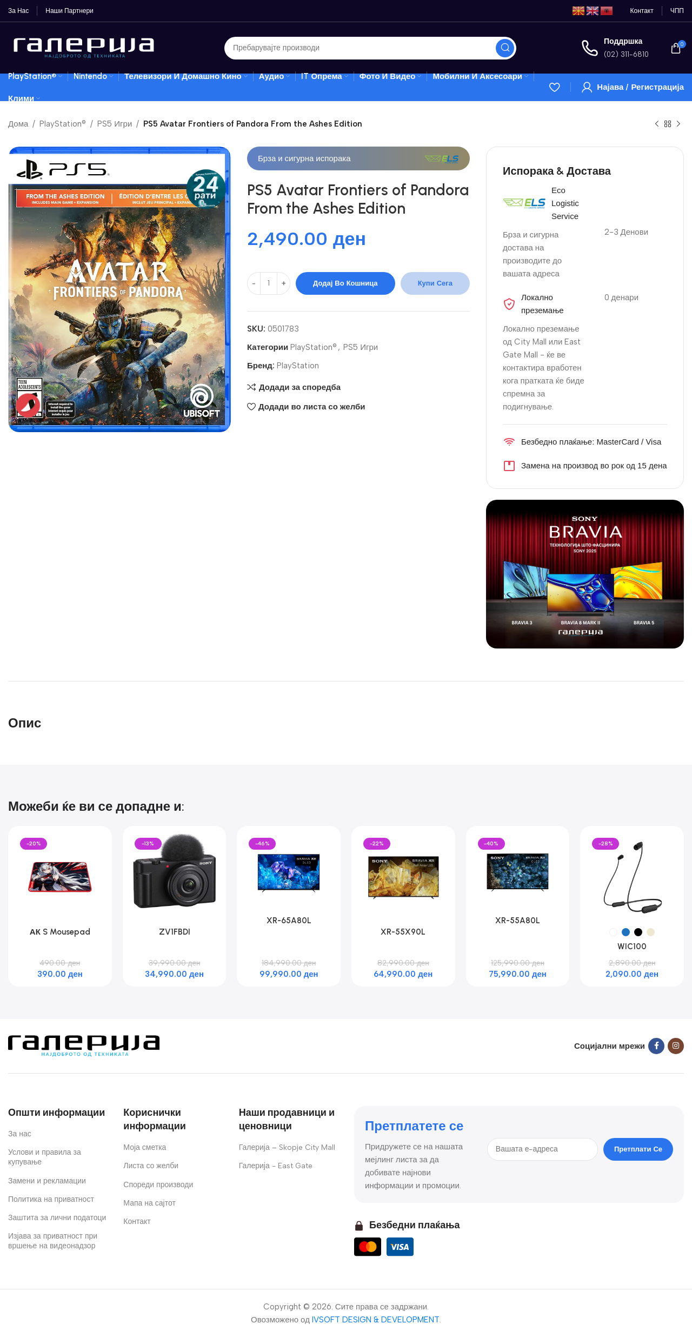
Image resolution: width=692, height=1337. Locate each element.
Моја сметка (144, 1147)
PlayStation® (62, 124)
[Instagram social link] (676, 1046)
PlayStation (298, 365)
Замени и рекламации (47, 1181)
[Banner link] (585, 574)
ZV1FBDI (174, 932)
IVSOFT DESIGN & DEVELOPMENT (376, 1320)
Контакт (136, 1221)
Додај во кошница (345, 283)
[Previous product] (656, 124)
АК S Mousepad (60, 932)
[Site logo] (83, 47)
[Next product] (678, 124)
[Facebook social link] (656, 1046)
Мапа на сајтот (149, 1203)
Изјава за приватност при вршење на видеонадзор (52, 1241)
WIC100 (632, 946)
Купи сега (435, 283)
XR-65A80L (289, 920)
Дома (18, 124)
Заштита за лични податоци (57, 1217)
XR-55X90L (403, 932)
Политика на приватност (51, 1199)
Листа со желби (150, 1165)
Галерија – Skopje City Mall (287, 1147)
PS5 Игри (114, 124)
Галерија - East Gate (275, 1165)
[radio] (613, 932)
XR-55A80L (517, 920)
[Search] (370, 48)
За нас (19, 1134)
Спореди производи (158, 1184)
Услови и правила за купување (44, 1157)
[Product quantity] (269, 283)
